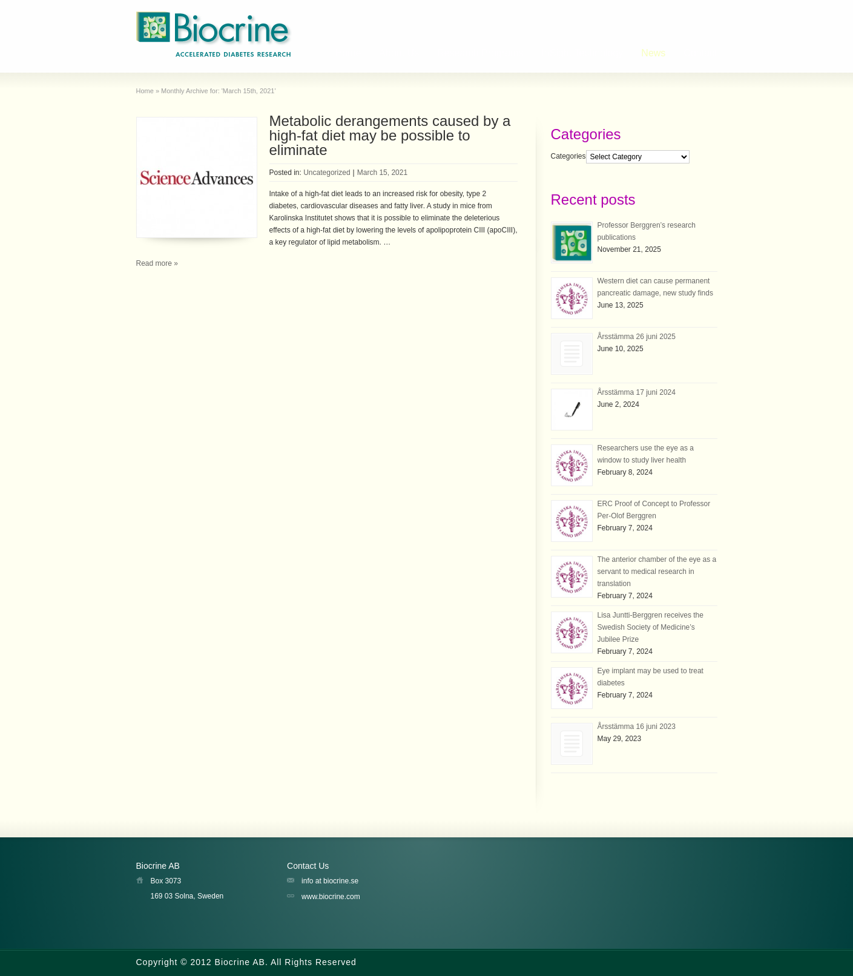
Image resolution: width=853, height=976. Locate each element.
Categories (568, 157)
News (653, 53)
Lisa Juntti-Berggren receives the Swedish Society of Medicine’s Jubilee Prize (650, 627)
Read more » (157, 263)
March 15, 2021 (382, 172)
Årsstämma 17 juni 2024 (637, 392)
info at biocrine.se (329, 881)
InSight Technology (582, 53)
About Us (399, 53)
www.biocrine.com (330, 896)
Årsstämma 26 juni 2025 (637, 336)
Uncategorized (326, 172)
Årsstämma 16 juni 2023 (637, 726)
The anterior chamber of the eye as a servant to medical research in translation (657, 571)
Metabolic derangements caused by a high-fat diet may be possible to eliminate (390, 135)
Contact (700, 53)
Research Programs (480, 53)
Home (348, 53)
